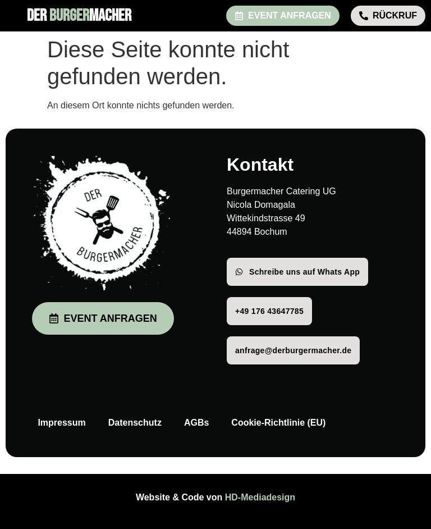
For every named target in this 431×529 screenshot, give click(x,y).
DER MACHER (79, 16)
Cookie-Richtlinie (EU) (278, 422)
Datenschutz (135, 422)
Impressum (61, 422)
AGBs (196, 422)
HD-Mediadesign (260, 497)
